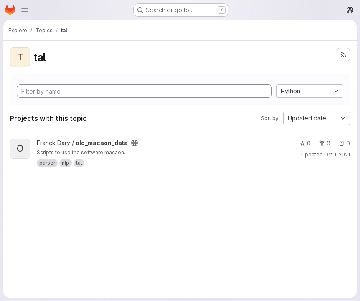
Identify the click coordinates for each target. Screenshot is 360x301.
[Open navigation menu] (24, 10)
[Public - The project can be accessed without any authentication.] (134, 143)
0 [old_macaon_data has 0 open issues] (344, 143)
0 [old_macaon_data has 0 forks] (324, 143)
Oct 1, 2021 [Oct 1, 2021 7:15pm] (337, 154)
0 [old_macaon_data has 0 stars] (305, 143)
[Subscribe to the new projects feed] (343, 54)
